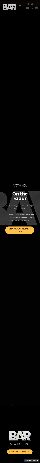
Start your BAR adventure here (20, 230)
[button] (20, 5)
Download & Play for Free (19, 451)
